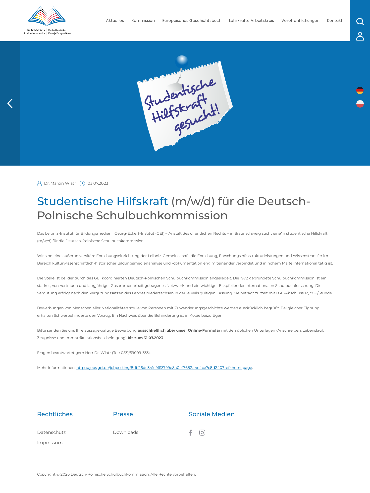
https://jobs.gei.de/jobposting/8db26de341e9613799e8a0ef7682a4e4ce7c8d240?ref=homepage (164, 367)
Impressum (50, 443)
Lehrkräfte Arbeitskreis (251, 20)
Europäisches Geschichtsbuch (191, 20)
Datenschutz (51, 432)
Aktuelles (115, 20)
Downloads (125, 432)
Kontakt (335, 20)
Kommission (143, 20)
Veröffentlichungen (300, 20)
